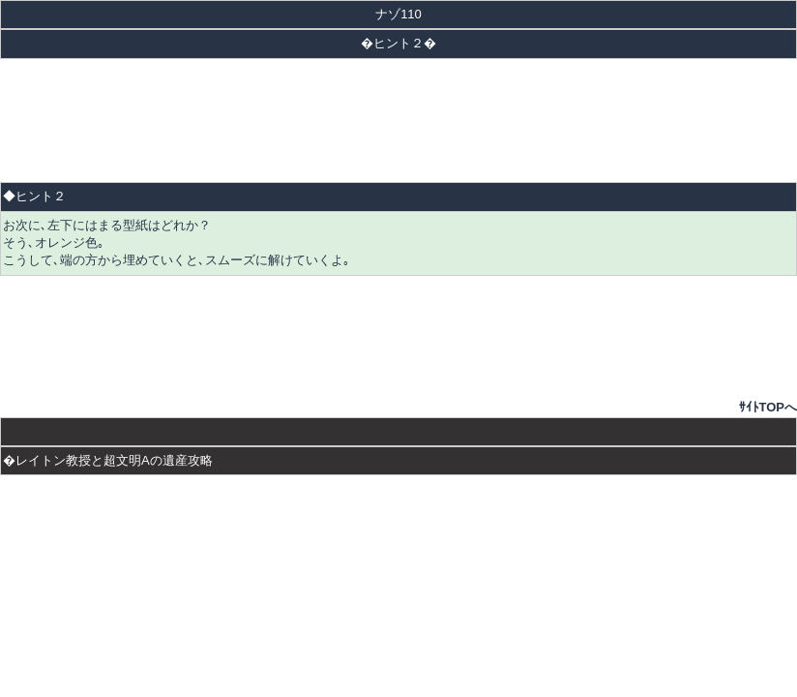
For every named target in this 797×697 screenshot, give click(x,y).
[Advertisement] (398, 120)
